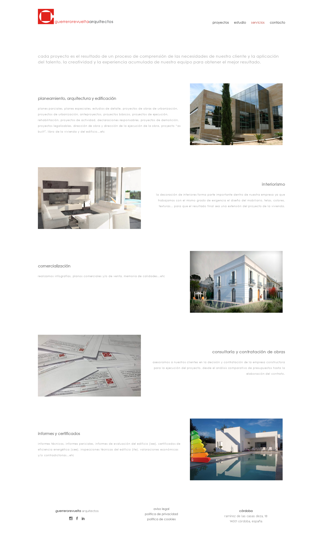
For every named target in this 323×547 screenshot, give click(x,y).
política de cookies (161, 519)
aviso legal (161, 509)
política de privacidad (161, 514)
